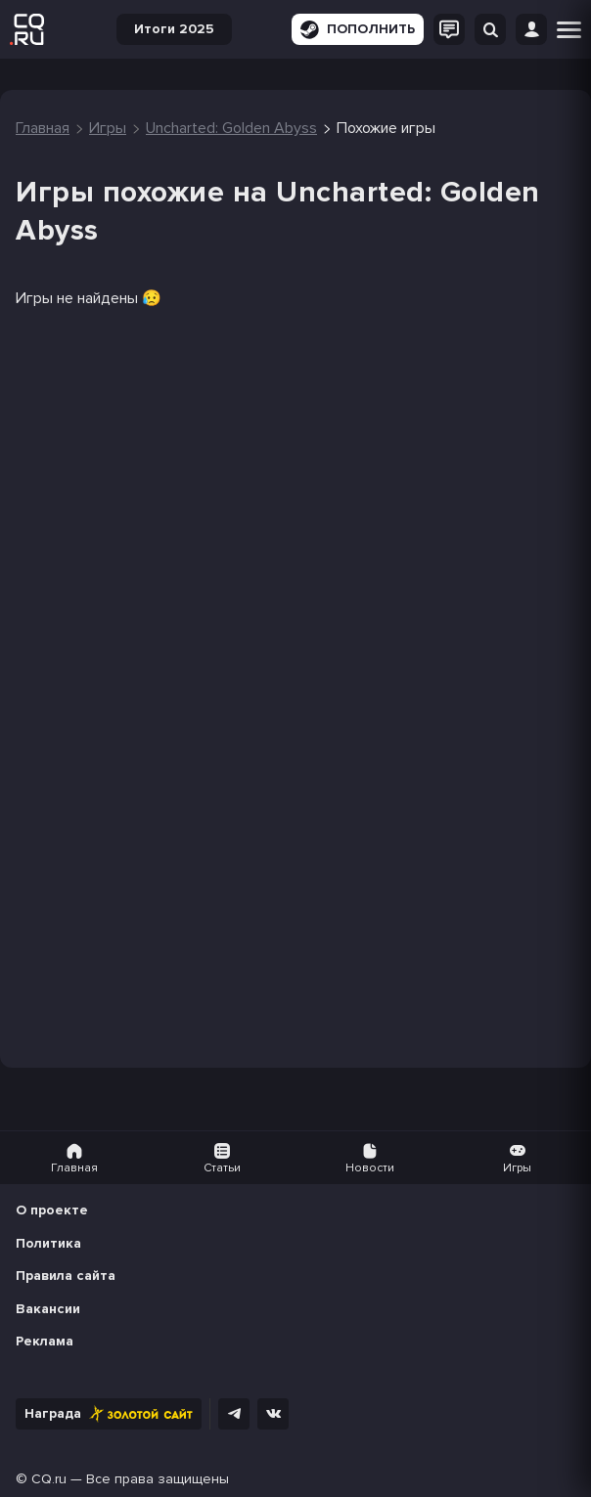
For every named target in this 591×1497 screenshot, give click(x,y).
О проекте (52, 1210)
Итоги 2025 (174, 29)
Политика (48, 1243)
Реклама (44, 1341)
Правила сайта (65, 1275)
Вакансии (48, 1308)
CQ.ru (49, 1479)
